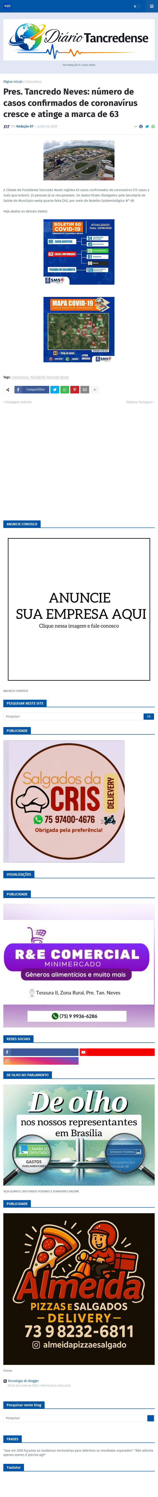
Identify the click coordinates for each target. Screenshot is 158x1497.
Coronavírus (33, 81)
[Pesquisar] (79, 716)
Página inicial (12, 81)
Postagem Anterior (19, 402)
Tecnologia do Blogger (21, 1381)
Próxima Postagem (139, 402)
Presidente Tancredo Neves (49, 377)
